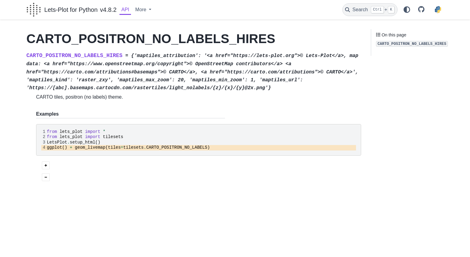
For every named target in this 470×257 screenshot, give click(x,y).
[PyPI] (438, 10)
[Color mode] (406, 10)
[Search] (370, 9)
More (141, 9)
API (125, 9)
